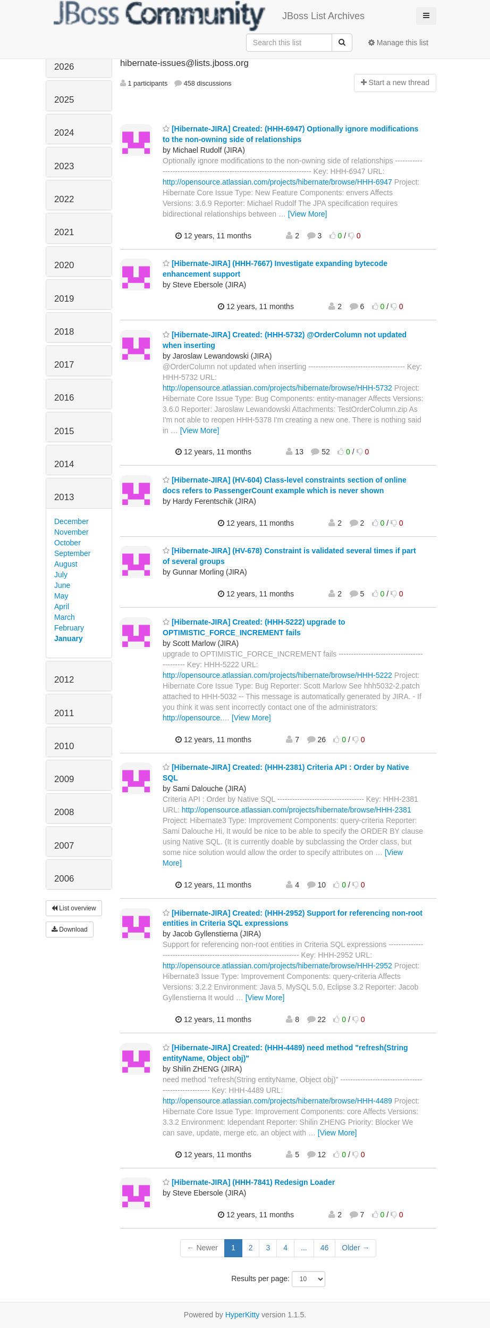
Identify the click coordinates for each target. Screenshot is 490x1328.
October (67, 542)
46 (324, 1247)
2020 (64, 265)
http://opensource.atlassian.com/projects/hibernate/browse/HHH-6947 (277, 182)
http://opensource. (192, 717)
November (71, 532)
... (304, 1247)
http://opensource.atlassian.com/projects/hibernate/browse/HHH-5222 (277, 675)
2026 (64, 67)
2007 (64, 846)
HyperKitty (242, 1314)
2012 (64, 680)
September (72, 553)
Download (70, 929)
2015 (64, 431)
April (61, 606)
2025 (64, 100)
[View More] (307, 214)
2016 (64, 398)
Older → (355, 1247)
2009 (64, 779)
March (64, 617)
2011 (64, 713)
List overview (74, 908)
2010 (64, 746)
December (71, 521)
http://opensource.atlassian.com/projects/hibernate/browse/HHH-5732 (277, 388)
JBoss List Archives (209, 16)
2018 (64, 332)
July (60, 574)
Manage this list (398, 42)
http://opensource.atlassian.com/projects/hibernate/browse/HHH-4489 (277, 1101)
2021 (64, 232)
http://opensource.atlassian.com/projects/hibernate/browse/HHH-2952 (277, 965)
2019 (64, 299)
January (68, 638)
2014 (64, 464)
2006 (64, 879)
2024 (64, 133)
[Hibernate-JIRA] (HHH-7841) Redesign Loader (249, 1182)
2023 (64, 166)
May (61, 596)
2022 (64, 199)
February (69, 628)
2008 (64, 812)
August (66, 564)
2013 (64, 497)
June (62, 585)
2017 (64, 365)
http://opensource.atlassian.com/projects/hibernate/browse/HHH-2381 (296, 810)
